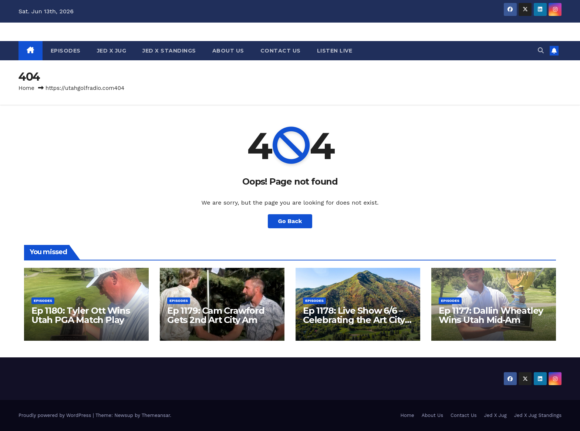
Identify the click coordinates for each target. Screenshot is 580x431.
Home (26, 88)
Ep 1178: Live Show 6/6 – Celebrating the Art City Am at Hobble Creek (354, 319)
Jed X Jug (112, 50)
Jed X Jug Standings (538, 415)
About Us (228, 50)
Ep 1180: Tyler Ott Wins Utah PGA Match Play (80, 315)
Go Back (290, 221)
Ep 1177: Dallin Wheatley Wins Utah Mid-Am (491, 315)
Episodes (66, 50)
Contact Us (280, 50)
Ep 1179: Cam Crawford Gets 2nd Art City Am (215, 315)
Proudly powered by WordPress (55, 415)
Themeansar (156, 415)
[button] (541, 50)
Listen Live (335, 50)
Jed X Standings (169, 50)
